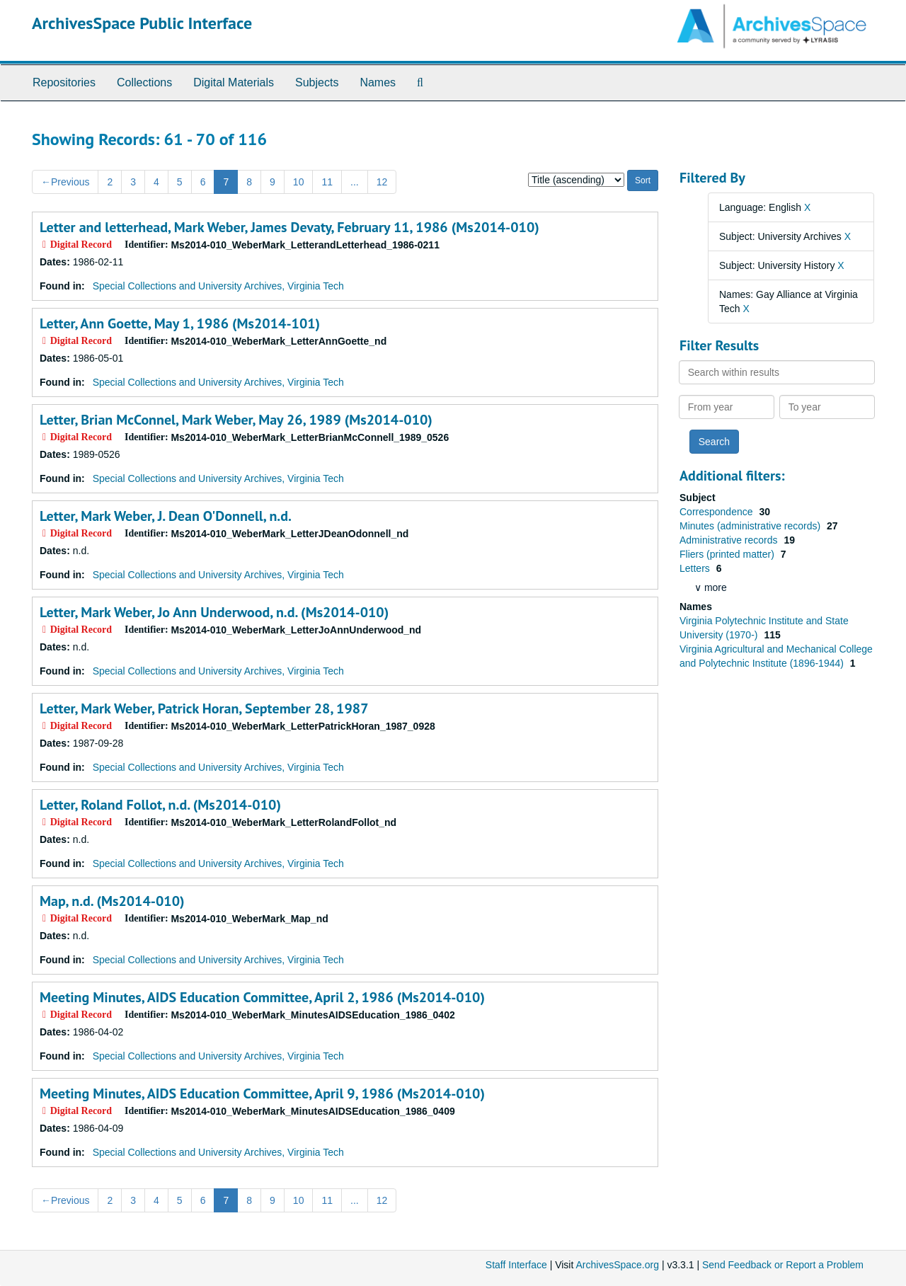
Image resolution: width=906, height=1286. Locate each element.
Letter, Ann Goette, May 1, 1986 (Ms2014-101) (180, 323)
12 (382, 182)
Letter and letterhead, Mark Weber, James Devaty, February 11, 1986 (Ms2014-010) (289, 227)
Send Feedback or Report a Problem (783, 1264)
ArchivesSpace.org (617, 1264)
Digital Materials (233, 82)
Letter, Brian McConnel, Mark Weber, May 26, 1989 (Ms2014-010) (236, 420)
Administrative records (730, 540)
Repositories (64, 82)
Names (378, 82)
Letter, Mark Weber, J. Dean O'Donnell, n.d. (166, 516)
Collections (144, 82)
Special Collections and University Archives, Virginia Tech (218, 286)
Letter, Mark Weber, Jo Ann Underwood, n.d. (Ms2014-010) (214, 612)
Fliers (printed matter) (728, 554)
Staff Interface (516, 1264)
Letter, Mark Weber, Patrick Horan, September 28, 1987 (204, 708)
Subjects (316, 82)
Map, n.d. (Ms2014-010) (112, 901)
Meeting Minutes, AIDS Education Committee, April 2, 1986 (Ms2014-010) (262, 997)
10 (298, 182)
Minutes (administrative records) (751, 526)
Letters (696, 568)
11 (327, 182)
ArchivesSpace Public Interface (142, 23)
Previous (65, 182)
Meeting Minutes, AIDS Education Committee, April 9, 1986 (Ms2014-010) (262, 1093)
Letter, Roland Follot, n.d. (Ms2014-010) (160, 805)
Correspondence (717, 511)
